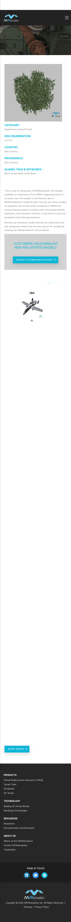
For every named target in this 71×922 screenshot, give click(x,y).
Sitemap (28, 907)
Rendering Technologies (15, 811)
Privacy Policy (42, 907)
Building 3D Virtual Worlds (16, 806)
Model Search (16, 749)
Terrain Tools (10, 785)
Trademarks (9, 850)
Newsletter (9, 824)
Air (32, 321)
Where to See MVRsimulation (18, 841)
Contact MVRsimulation (16, 845)
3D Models (9, 789)
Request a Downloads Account (34, 260)
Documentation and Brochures (19, 828)
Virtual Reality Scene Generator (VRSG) (23, 780)
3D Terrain (9, 793)
